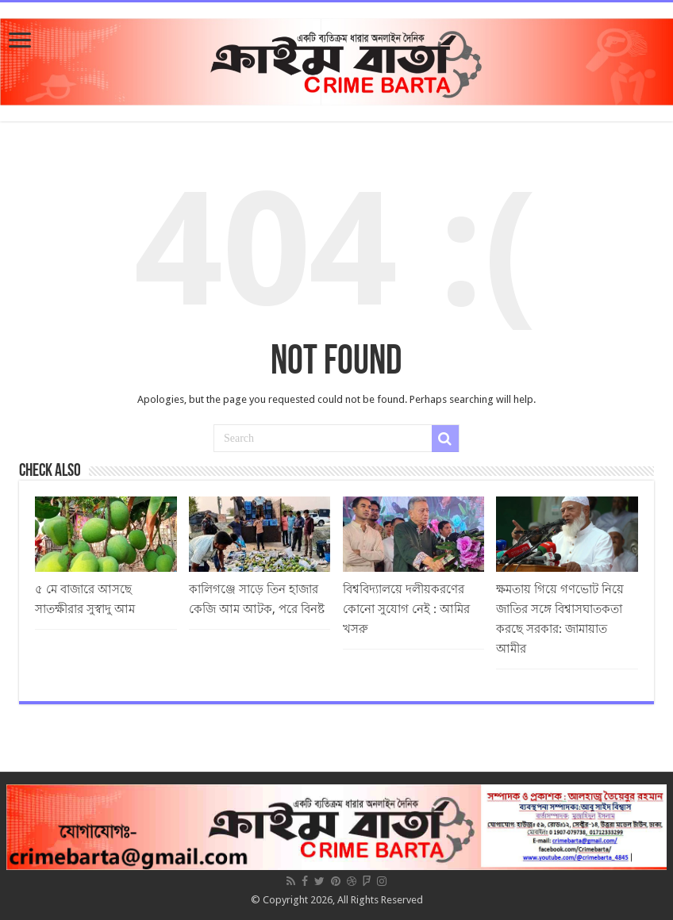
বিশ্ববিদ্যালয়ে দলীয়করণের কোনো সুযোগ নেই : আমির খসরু (406, 609)
